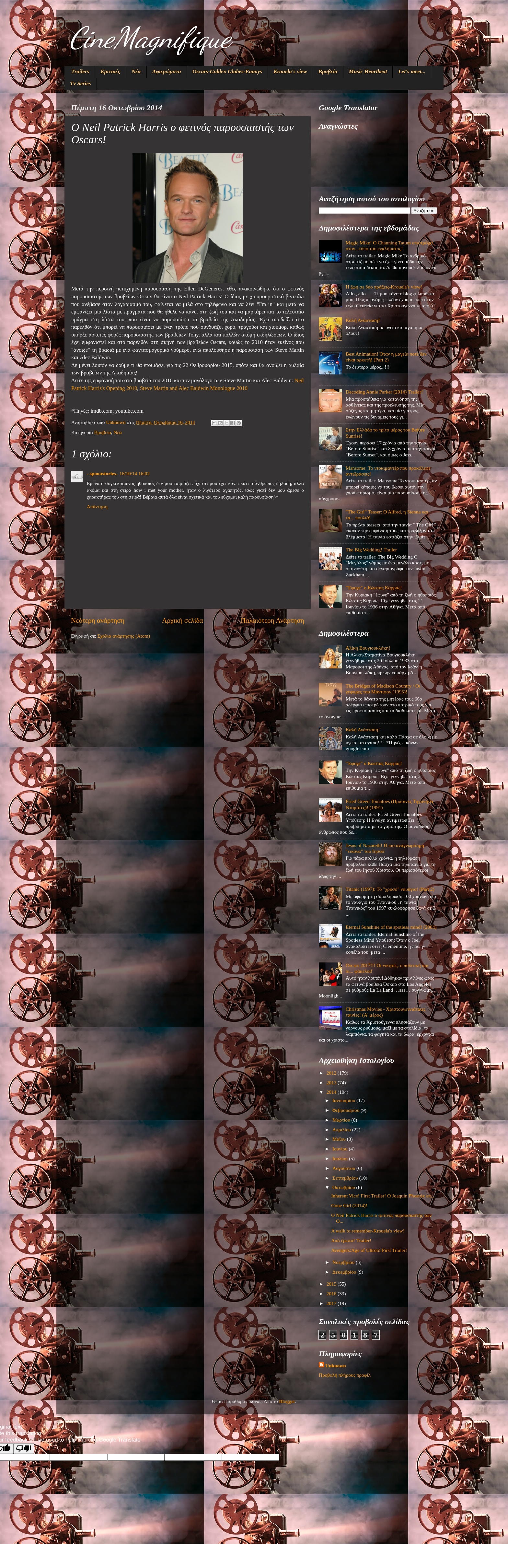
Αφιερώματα (166, 71)
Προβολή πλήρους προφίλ (345, 1375)
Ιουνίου (340, 1148)
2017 (332, 1303)
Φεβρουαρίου (346, 1110)
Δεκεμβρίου (344, 1272)
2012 (332, 1073)
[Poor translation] (23, 1448)
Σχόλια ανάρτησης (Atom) (124, 636)
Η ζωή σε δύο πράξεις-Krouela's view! (384, 286)
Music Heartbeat (368, 71)
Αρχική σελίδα (182, 620)
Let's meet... (411, 71)
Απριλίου (342, 1129)
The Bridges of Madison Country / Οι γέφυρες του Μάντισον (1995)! (383, 688)
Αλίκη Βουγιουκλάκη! (368, 648)
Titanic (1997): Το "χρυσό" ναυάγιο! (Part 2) (390, 889)
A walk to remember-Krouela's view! (368, 1230)
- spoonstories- (102, 473)
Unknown (335, 1365)
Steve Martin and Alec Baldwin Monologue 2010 (194, 388)
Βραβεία (328, 71)
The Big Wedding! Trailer (371, 549)
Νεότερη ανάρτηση (97, 620)
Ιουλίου (340, 1158)
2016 (332, 1293)
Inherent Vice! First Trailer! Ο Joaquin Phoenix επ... (382, 1195)
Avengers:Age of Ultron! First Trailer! (369, 1250)
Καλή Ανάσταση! (363, 320)
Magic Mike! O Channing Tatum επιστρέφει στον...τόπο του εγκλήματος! (389, 245)
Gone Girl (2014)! (349, 1205)
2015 (332, 1284)
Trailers (80, 71)
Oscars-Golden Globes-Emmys (227, 71)
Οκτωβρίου (344, 1187)
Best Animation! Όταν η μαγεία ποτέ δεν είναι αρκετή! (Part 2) (386, 356)
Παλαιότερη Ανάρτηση (272, 620)
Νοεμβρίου (344, 1262)
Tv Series (80, 83)
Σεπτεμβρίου (345, 1178)
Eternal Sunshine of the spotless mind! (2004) (391, 927)
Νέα (136, 71)
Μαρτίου (342, 1120)
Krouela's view (290, 71)
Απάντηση (97, 506)
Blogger (287, 1401)
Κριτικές (110, 71)
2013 (332, 1082)
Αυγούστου (344, 1168)
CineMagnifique (150, 37)
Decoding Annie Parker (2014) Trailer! (384, 392)
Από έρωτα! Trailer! (351, 1240)
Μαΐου (339, 1139)
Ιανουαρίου (344, 1100)
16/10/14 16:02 (135, 473)
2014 (332, 1092)
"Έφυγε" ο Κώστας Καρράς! (374, 587)
